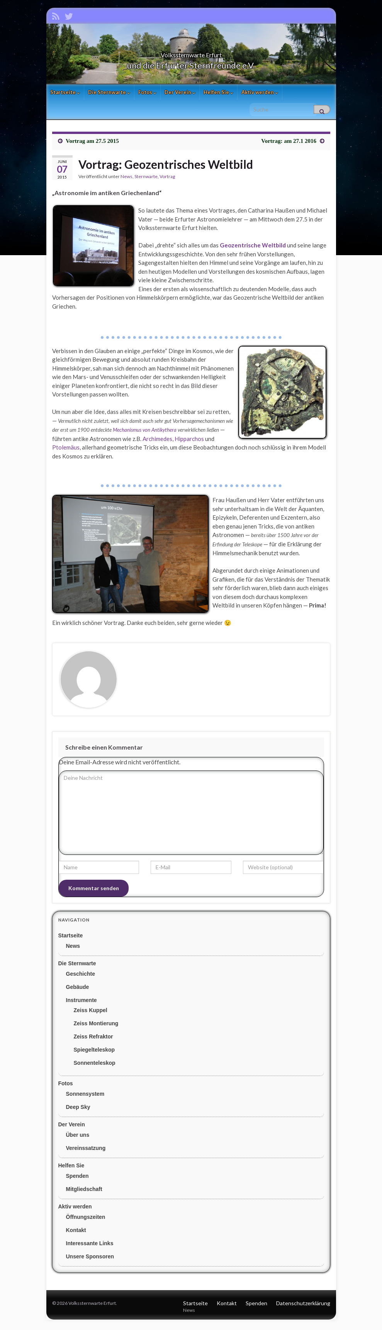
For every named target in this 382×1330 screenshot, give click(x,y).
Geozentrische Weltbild (253, 247)
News (126, 179)
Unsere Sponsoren (90, 1259)
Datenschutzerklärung (303, 1306)
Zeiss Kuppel (90, 1013)
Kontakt (76, 1233)
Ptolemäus (66, 449)
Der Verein (180, 95)
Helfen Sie (218, 95)
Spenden (77, 1179)
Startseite (65, 95)
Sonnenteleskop (94, 1065)
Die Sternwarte (109, 95)
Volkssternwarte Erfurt (191, 55)
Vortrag (167, 179)
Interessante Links (90, 1246)
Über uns (78, 1137)
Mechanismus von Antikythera (145, 432)
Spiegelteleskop (94, 1052)
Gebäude (77, 990)
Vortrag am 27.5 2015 (92, 144)
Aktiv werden (259, 95)
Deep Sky (78, 1110)
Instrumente (81, 1003)
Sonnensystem (85, 1096)
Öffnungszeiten (85, 1220)
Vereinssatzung (86, 1151)
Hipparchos (189, 441)
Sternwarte (146, 179)
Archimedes (157, 441)
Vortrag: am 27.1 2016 (288, 144)
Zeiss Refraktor (93, 1039)
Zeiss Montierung (96, 1026)
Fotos (147, 95)
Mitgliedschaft (84, 1192)
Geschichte (80, 976)
